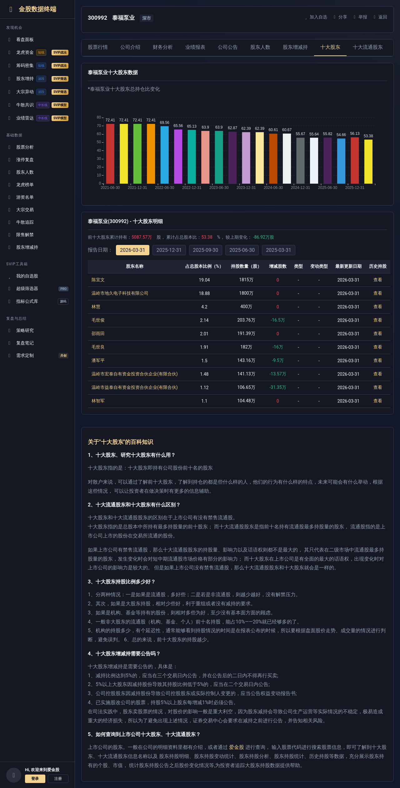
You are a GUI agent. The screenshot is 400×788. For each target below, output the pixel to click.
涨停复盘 (20, 159)
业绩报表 (195, 47)
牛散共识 (37, 105)
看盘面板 (20, 39)
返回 (379, 16)
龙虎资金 (37, 52)
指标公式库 (37, 301)
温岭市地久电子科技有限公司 (120, 293)
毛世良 (98, 346)
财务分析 (163, 47)
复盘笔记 (20, 343)
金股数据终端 (31, 9)
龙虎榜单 (20, 184)
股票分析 (20, 147)
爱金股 (236, 747)
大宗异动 (37, 92)
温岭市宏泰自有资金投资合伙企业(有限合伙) (135, 373)
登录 (35, 778)
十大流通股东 (368, 47)
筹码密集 (37, 66)
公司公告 (228, 47)
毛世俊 (98, 320)
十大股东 (330, 47)
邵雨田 (98, 333)
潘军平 (98, 360)
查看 (377, 279)
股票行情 (98, 47)
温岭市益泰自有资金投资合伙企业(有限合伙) (135, 387)
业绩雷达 (37, 118)
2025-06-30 (242, 250)
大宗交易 (20, 209)
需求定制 (37, 355)
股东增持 (37, 79)
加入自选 (315, 16)
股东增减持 (22, 247)
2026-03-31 (132, 250)
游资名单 (20, 197)
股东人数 (20, 172)
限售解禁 (20, 234)
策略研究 (20, 330)
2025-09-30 (205, 250)
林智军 (98, 400)
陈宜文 (98, 279)
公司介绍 (130, 47)
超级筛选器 (37, 288)
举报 (359, 16)
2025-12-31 (169, 250)
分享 (339, 16)
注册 (58, 778)
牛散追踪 (20, 222)
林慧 (96, 306)
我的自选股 (22, 276)
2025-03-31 (278, 250)
